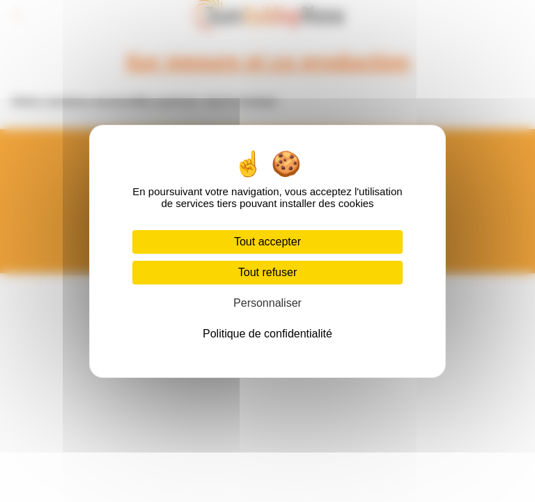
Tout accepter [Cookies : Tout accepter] (267, 242)
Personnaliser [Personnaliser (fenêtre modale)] (267, 303)
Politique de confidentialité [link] (267, 334)
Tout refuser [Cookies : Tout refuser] (267, 272)
